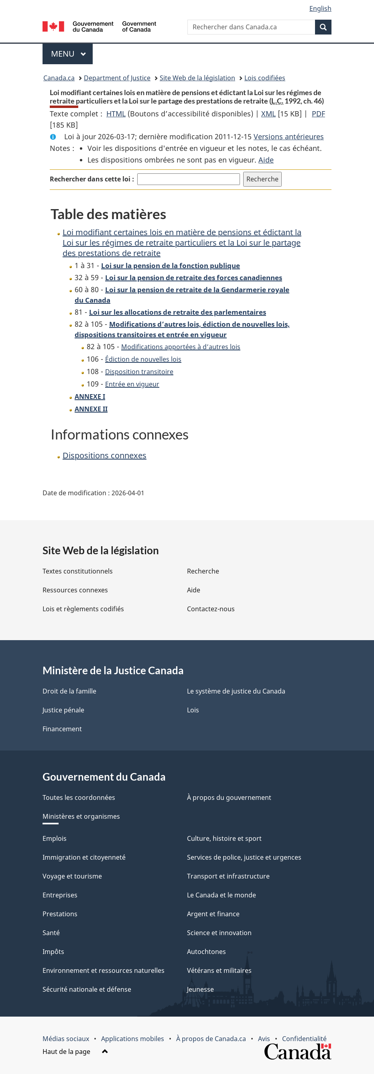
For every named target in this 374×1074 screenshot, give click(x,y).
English (320, 8)
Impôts (53, 951)
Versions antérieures (289, 136)
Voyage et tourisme (72, 876)
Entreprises (60, 895)
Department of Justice (117, 77)
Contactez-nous (211, 608)
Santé (51, 932)
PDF (318, 113)
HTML (116, 113)
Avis (264, 1038)
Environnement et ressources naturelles (104, 970)
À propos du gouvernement (229, 797)
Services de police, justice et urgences (244, 857)
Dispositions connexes (104, 455)
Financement (62, 728)
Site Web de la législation (197, 77)
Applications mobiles (132, 1038)
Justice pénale (63, 710)
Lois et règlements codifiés (83, 608)
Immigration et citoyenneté (84, 857)
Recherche (203, 571)
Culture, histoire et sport (224, 838)
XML (268, 113)
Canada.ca (59, 77)
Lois (193, 710)
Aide (266, 160)
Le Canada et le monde (221, 895)
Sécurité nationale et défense (87, 989)
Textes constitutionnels (78, 571)
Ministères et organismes (81, 816)
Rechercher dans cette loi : (92, 179)
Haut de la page (75, 1051)
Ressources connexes (75, 590)
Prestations (60, 913)
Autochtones (206, 951)
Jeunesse (200, 989)
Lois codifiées (264, 77)
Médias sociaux (66, 1038)
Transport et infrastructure (228, 876)
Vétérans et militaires (219, 970)
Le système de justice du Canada (236, 691)
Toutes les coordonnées (79, 797)
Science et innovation (219, 932)
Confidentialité (304, 1038)
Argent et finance (213, 913)
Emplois (55, 838)
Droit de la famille (69, 691)
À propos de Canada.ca (211, 1038)
